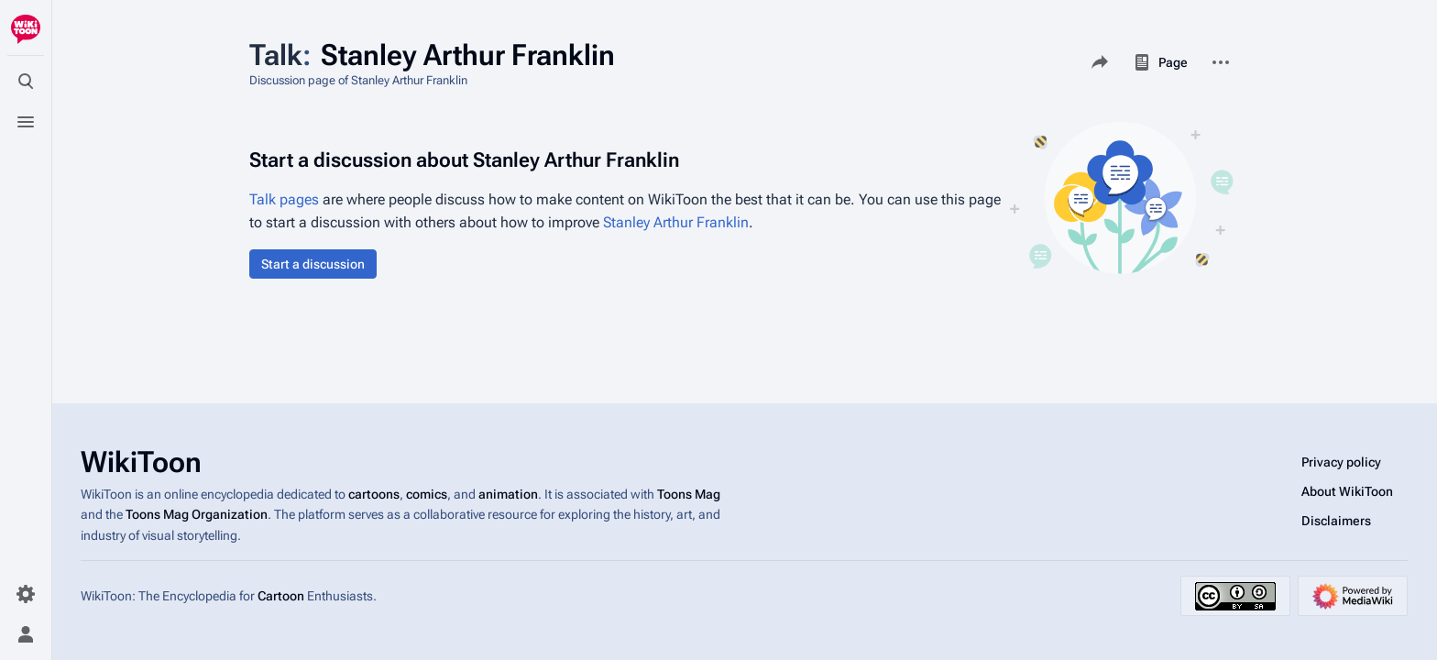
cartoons (374, 494)
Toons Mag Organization (197, 514)
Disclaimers (1336, 520)
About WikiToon (1347, 491)
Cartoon (281, 595)
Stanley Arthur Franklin (676, 222)
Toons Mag (688, 494)
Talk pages (284, 199)
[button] (313, 264)
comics (426, 494)
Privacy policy (1341, 462)
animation (508, 494)
